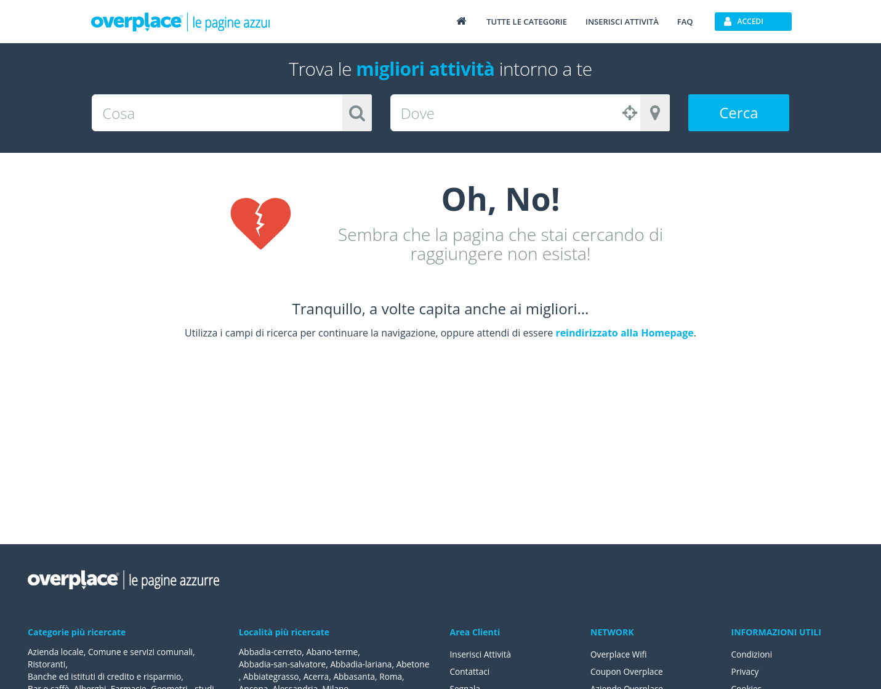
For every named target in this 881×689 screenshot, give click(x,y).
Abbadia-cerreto (271, 652)
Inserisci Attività (481, 654)
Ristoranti (47, 664)
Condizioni (752, 654)
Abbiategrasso (305, 676)
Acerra (352, 676)
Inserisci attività (622, 21)
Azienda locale (56, 652)
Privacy (745, 671)
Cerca (738, 112)
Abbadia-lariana (364, 664)
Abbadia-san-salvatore (283, 664)
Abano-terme (334, 652)
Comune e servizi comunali (143, 652)
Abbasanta (390, 676)
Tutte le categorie (526, 21)
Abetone (256, 676)
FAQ (685, 21)
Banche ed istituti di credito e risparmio (106, 676)
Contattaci (470, 671)
